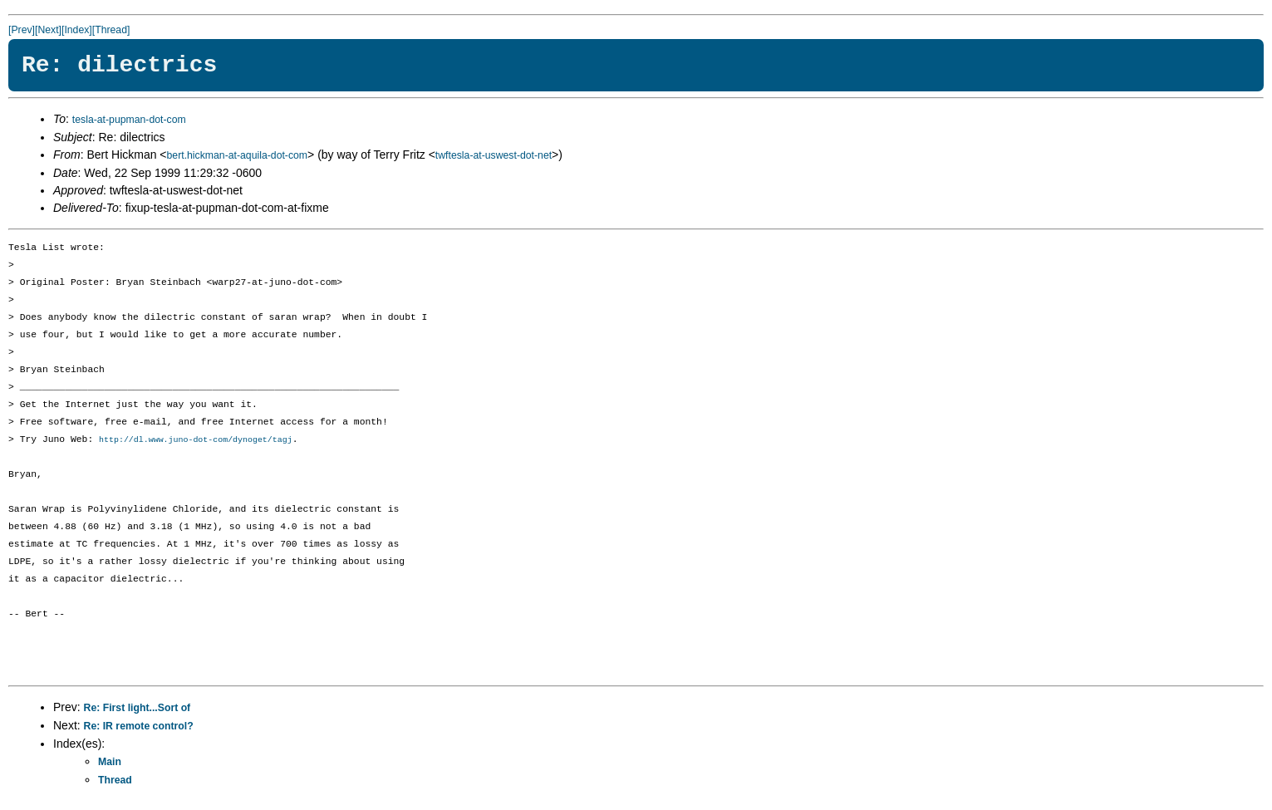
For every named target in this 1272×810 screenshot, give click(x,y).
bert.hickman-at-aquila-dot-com (237, 155)
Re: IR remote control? (139, 727)
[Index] (76, 30)
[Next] (48, 30)
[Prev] (21, 30)
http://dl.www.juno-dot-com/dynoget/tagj (195, 440)
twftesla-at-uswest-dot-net (493, 155)
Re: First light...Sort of (137, 708)
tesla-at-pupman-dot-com (129, 119)
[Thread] (111, 30)
